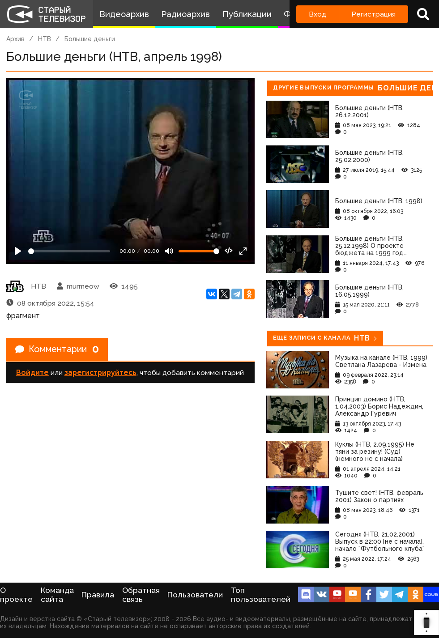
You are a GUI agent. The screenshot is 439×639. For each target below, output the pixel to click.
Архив (15, 39)
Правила (97, 594)
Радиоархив (185, 14)
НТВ (44, 39)
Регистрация (373, 14)
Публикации (247, 14)
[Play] (18, 251)
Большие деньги (89, 39)
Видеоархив (124, 14)
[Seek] (69, 251)
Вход (317, 14)
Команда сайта (57, 595)
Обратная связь (141, 595)
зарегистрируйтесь (100, 372)
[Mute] (169, 251)
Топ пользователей (260, 595)
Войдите (32, 372)
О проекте (16, 595)
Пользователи (195, 594)
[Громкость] (199, 251)
